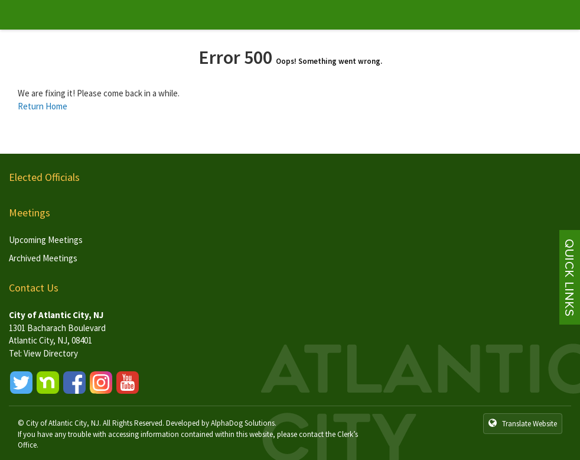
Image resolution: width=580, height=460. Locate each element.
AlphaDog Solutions (243, 423)
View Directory (51, 353)
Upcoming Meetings (46, 239)
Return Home (42, 106)
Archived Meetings (43, 258)
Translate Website (522, 423)
